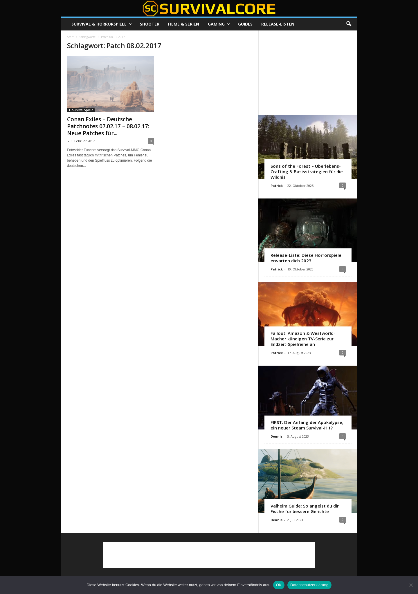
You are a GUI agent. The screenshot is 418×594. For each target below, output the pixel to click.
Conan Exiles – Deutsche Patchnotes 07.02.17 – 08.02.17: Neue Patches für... (108, 126)
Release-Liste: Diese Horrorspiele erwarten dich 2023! (306, 257)
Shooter (149, 24)
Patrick (277, 185)
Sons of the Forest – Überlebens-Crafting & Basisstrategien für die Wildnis (307, 171)
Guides (245, 24)
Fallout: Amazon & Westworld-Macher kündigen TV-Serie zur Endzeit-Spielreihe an (303, 338)
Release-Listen (277, 24)
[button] (348, 24)
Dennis (276, 436)
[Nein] (411, 585)
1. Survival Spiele (81, 110)
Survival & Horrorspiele (101, 24)
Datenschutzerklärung (309, 585)
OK (279, 585)
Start (70, 37)
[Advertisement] (307, 72)
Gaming (219, 24)
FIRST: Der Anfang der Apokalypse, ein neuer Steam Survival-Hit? (307, 425)
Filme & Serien (183, 24)
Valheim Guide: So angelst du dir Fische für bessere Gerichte (305, 508)
